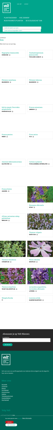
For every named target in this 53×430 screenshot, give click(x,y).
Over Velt (19, 4)
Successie (4, 384)
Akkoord (9, 422)
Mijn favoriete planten (13, 20)
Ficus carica (33, 134)
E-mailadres (6, 337)
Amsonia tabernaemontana (12, 162)
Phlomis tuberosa (35, 80)
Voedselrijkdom (6, 398)
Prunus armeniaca (35, 107)
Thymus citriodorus (9, 260)
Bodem (4, 388)
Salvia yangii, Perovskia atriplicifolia (10, 108)
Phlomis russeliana (9, 80)
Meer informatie (27, 418)
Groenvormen (6, 392)
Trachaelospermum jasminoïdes (36, 54)
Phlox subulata (34, 260)
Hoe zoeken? (24, 18)
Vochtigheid (5, 390)
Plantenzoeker (10, 18)
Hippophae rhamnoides (10, 53)
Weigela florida (7, 298)
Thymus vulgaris (35, 232)
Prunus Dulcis (7, 189)
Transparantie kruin (7, 396)
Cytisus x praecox (35, 162)
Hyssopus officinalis (36, 205)
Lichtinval (4, 386)
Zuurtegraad (5, 400)
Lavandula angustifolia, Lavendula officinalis (37, 288)
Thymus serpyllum (9, 287)
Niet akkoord (11, 425)
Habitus (4, 394)
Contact (26, 4)
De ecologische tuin (34, 20)
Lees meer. (20, 418)
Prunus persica (7, 134)
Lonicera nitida (34, 298)
